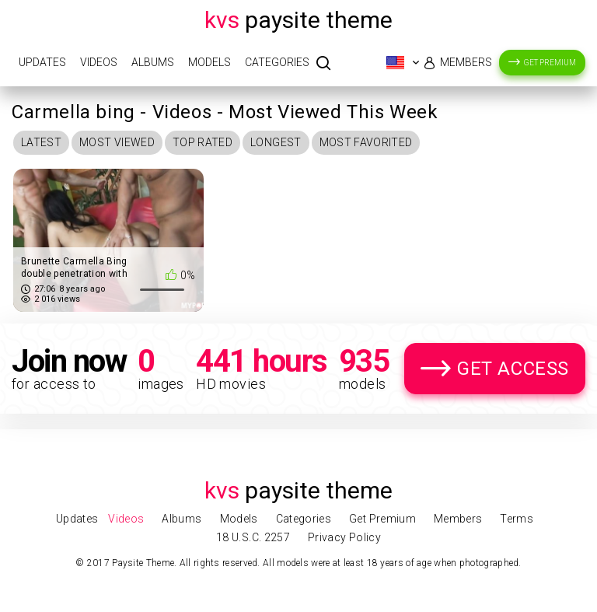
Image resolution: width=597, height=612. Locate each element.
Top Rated (202, 142)
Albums (152, 62)
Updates (42, 62)
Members (466, 62)
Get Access (513, 368)
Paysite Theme (298, 19)
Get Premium (550, 62)
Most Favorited (366, 142)
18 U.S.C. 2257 (253, 537)
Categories (277, 62)
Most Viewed (117, 142)
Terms (516, 518)
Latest (41, 142)
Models (209, 62)
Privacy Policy (344, 537)
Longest (275, 142)
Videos (98, 62)
